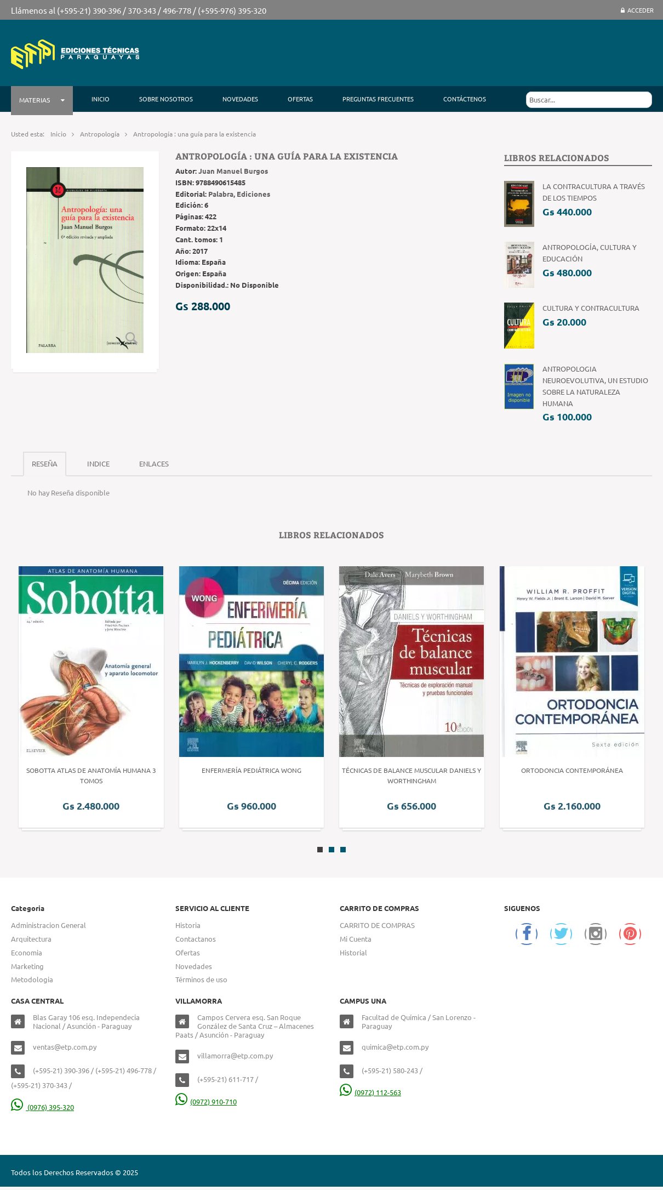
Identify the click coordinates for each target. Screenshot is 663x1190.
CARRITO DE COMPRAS (377, 925)
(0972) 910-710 (206, 1101)
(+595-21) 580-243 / (392, 1070)
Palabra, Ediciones (239, 193)
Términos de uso (201, 979)
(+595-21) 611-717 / (227, 1079)
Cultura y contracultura (590, 307)
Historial (353, 952)
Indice (98, 463)
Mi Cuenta (355, 938)
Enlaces (154, 463)
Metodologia (32, 979)
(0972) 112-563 (370, 1092)
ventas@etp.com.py (64, 1046)
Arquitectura (31, 938)
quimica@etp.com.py (395, 1046)
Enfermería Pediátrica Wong (251, 770)
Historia (188, 925)
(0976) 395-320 (42, 1107)
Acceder (637, 9)
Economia (26, 952)
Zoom (131, 337)
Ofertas (187, 952)
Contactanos (195, 938)
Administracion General (48, 925)
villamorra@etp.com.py (235, 1055)
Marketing (27, 966)
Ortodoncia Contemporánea (572, 770)
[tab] (44, 464)
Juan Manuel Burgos (233, 170)
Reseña (45, 463)
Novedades (193, 966)
